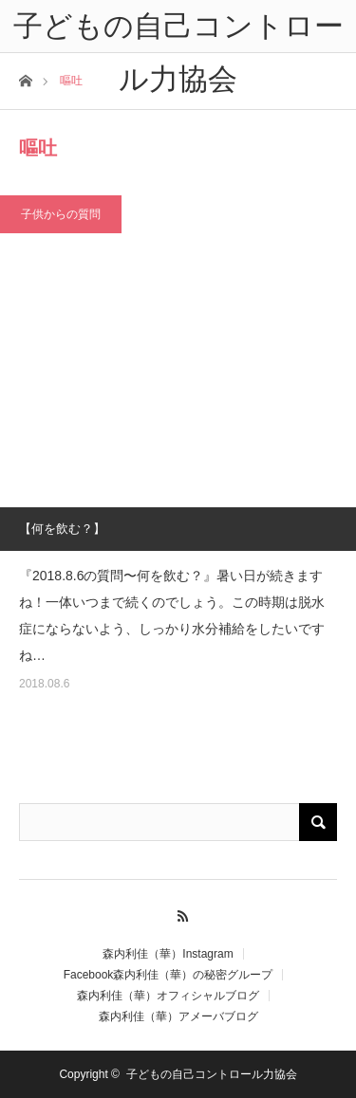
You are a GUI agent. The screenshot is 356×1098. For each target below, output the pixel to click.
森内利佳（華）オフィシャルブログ (168, 995)
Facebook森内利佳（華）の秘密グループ (168, 974)
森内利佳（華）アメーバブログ (178, 1016)
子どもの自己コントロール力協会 (211, 1074)
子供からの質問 (61, 214)
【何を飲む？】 (62, 529)
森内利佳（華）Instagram (168, 954)
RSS (178, 913)
